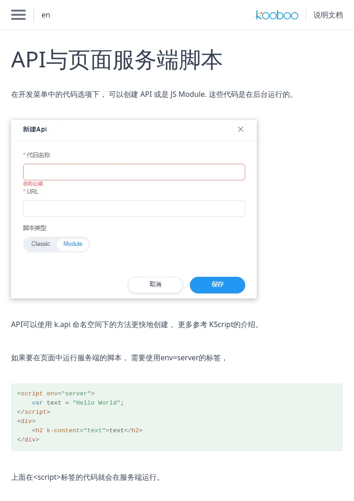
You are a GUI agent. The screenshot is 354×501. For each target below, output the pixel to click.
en (45, 15)
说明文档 (328, 15)
